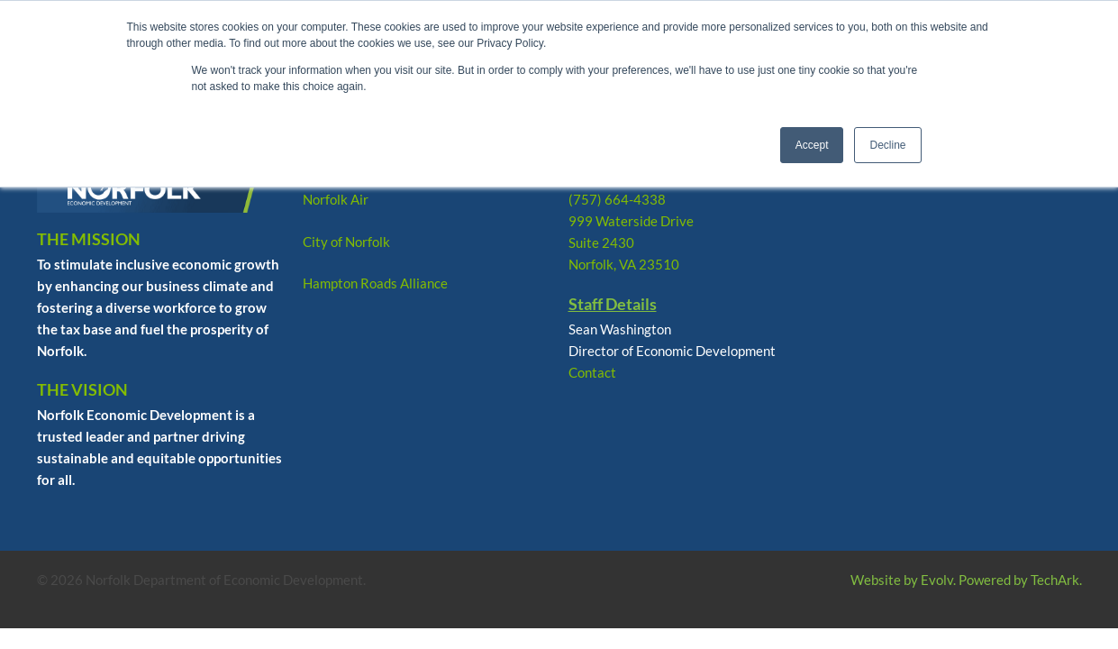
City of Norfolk (346, 241)
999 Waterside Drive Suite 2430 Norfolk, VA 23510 (631, 242)
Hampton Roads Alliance (375, 283)
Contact (592, 372)
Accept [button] (812, 145)
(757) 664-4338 (617, 199)
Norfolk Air (335, 199)
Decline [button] (887, 145)
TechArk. (1056, 579)
